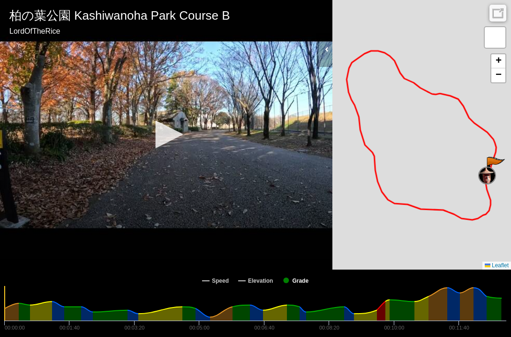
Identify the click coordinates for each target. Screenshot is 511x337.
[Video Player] (166, 135)
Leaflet (497, 265)
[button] (166, 134)
